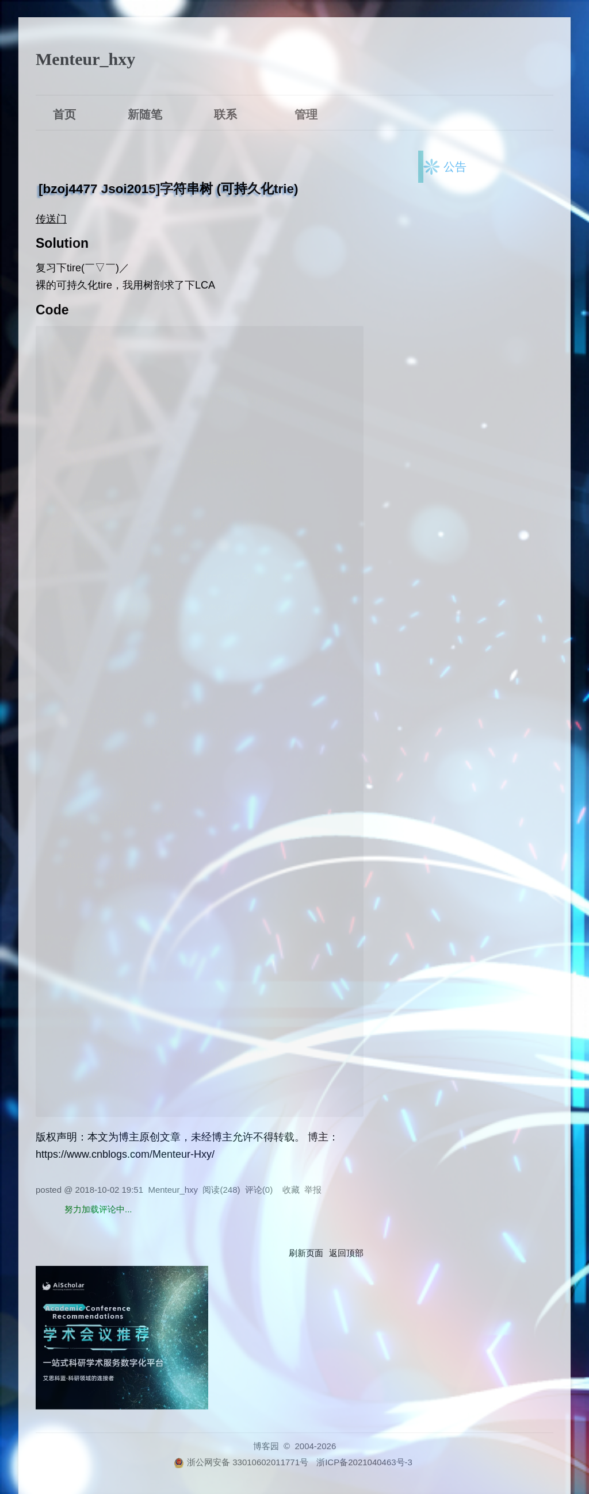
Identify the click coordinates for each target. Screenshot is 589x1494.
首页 (64, 113)
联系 (225, 113)
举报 (313, 1190)
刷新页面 (306, 1253)
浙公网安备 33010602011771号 (241, 1462)
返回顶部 (346, 1253)
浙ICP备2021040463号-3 (364, 1462)
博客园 (266, 1446)
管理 (306, 113)
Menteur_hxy (85, 58)
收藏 (291, 1190)
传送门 (51, 219)
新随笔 (145, 113)
